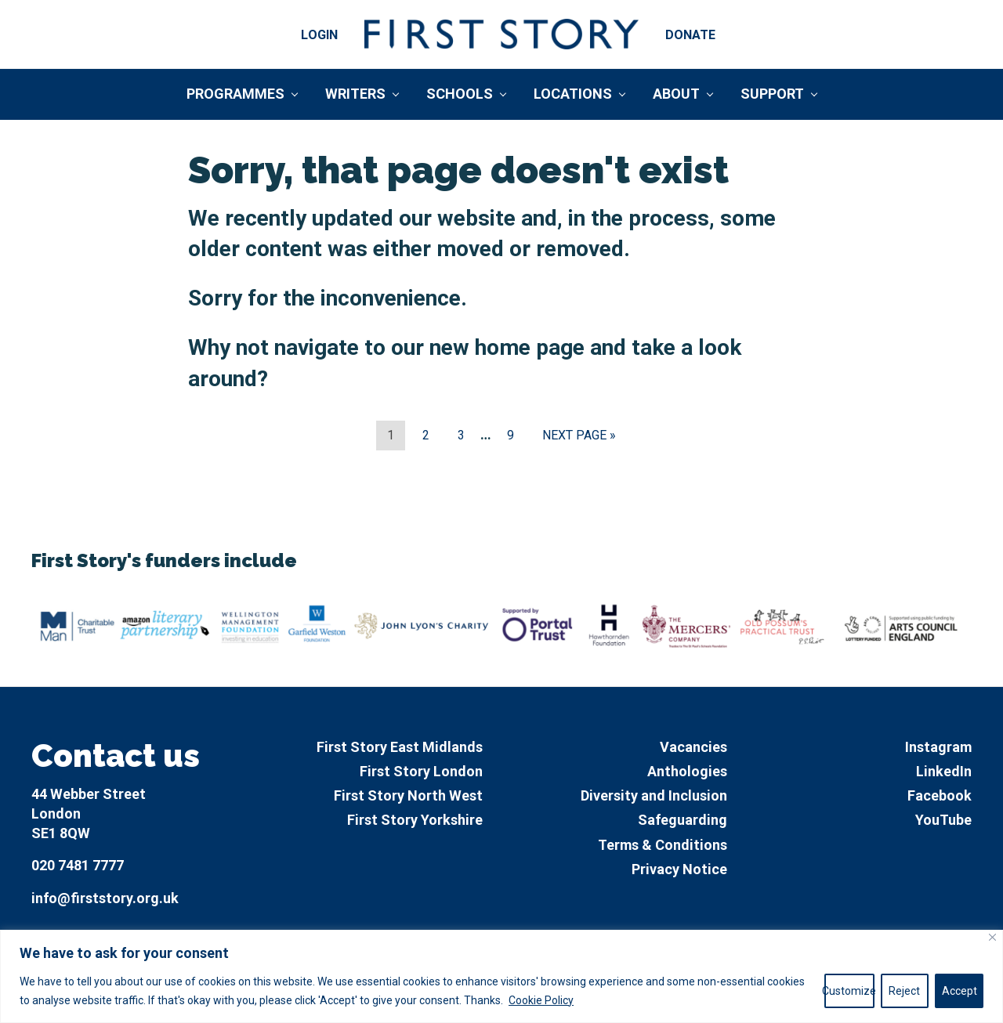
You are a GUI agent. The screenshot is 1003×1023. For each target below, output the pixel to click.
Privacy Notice (679, 869)
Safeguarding (682, 820)
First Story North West (408, 795)
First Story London (421, 771)
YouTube (943, 820)
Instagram (938, 747)
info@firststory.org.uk (105, 898)
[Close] (992, 937)
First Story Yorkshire (415, 820)
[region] (501, 976)
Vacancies (693, 747)
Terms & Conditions (662, 845)
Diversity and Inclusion (654, 795)
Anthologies (687, 771)
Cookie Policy (541, 1000)
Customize (849, 991)
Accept (959, 991)
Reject (904, 991)
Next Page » (578, 438)
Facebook (939, 795)
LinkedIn (944, 771)
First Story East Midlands (400, 747)
